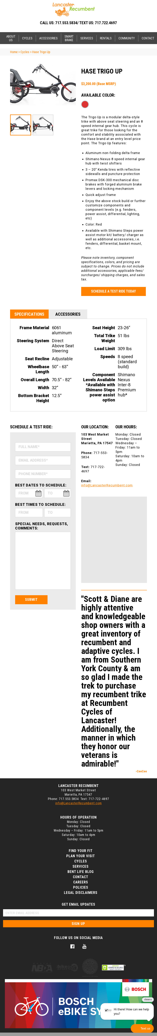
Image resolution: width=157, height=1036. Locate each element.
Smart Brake (68, 38)
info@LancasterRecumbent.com (107, 485)
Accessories (48, 38)
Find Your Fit (81, 851)
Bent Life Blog (81, 872)
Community (126, 38)
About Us (10, 38)
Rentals (106, 38)
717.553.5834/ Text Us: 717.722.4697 (86, 23)
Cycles (27, 38)
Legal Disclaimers (80, 892)
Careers (80, 882)
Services (86, 38)
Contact (80, 877)
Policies (80, 887)
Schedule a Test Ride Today (113, 291)
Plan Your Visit (80, 856)
